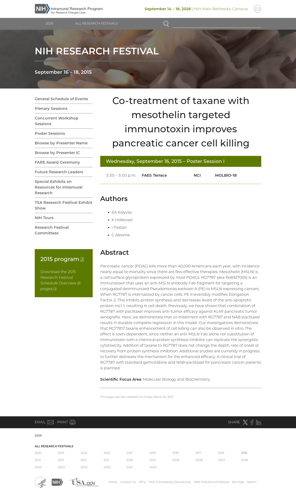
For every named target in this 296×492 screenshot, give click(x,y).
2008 (198, 460)
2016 (221, 453)
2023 (107, 453)
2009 (175, 460)
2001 (129, 467)
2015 (62, 259)
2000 (153, 467)
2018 (175, 453)
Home (113, 482)
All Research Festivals (96, 23)
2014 (38, 460)
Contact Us (128, 482)
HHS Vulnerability (170, 482)
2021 (129, 453)
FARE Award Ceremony (57, 162)
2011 (106, 460)
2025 (61, 453)
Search (252, 482)
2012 (83, 460)
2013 (61, 460)
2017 (198, 453)
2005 (38, 467)
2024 (84, 453)
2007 (221, 460)
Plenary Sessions (51, 108)
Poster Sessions (50, 133)
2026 (49, 23)
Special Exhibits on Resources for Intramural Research (58, 187)
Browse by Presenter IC (57, 152)
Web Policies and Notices (211, 482)
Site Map (238, 482)
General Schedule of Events (61, 99)
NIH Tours (44, 218)
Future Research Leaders (59, 172)
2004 (61, 467)
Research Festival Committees (52, 230)
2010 (153, 460)
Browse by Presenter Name (61, 143)
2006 (244, 460)
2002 (107, 467)
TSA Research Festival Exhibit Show (63, 205)
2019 (153, 453)
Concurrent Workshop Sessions (56, 121)
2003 (84, 467)
